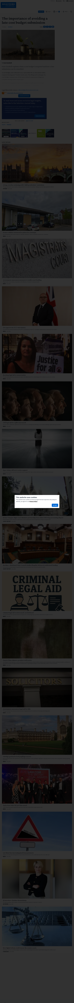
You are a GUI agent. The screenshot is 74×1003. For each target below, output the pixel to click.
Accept (55, 505)
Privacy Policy (33, 501)
